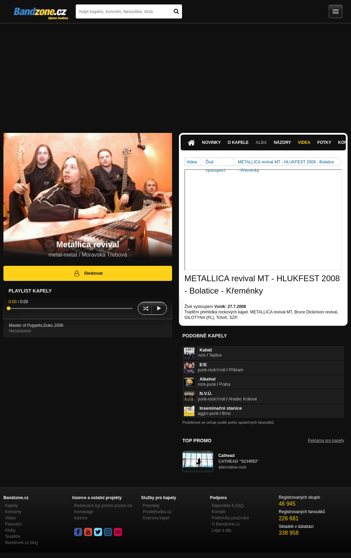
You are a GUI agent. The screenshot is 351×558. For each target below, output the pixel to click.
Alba (261, 142)
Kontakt (218, 511)
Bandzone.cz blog (21, 542)
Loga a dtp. (221, 530)
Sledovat (88, 273)
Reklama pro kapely (326, 440)
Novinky (211, 142)
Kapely (11, 505)
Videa (304, 142)
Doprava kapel (156, 518)
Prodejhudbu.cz (157, 511)
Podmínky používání (230, 518)
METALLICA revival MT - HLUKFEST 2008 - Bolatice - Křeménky (286, 162)
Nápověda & (227, 505)
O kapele (238, 142)
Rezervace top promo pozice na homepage (103, 508)
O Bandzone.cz (225, 524)
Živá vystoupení (215, 162)
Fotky (324, 142)
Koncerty (13, 511)
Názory (282, 142)
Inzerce (80, 518)
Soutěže (12, 536)
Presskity (151, 505)
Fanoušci (13, 524)
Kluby (10, 530)
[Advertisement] (175, 75)
